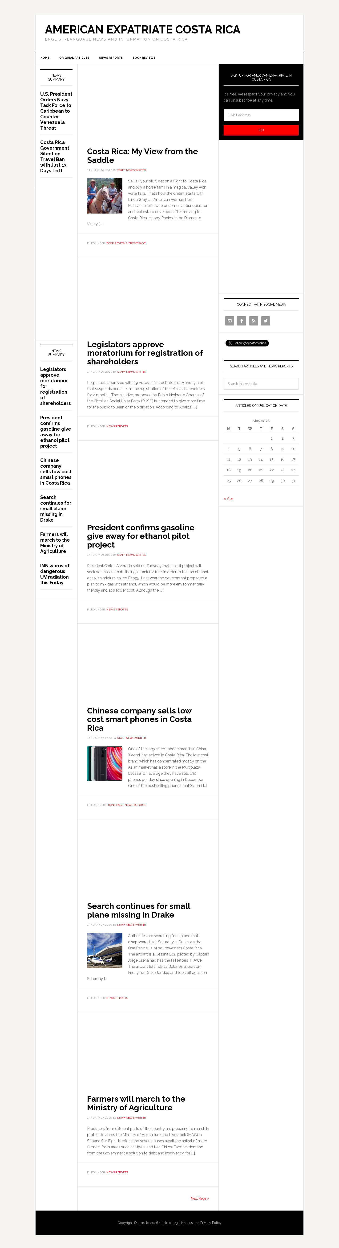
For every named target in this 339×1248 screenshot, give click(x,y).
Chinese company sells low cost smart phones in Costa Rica (142, 718)
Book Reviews (116, 244)
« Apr (228, 499)
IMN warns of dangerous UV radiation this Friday (55, 575)
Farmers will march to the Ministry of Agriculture (139, 1101)
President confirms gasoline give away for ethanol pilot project (144, 535)
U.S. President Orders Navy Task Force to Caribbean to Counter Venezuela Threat (56, 112)
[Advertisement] (148, 100)
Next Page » (200, 1197)
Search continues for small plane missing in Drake (141, 909)
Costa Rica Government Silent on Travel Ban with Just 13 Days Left (54, 157)
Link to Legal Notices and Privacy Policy (191, 1221)
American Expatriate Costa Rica (142, 29)
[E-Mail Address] (261, 116)
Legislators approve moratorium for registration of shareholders (148, 353)
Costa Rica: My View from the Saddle (146, 156)
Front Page (137, 244)
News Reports (117, 426)
